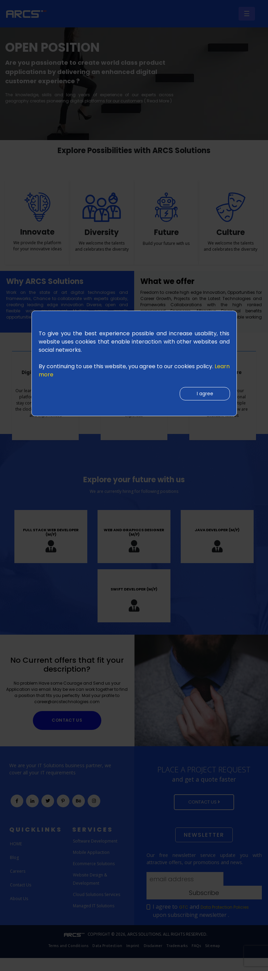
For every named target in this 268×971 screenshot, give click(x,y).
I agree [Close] (203, 394)
